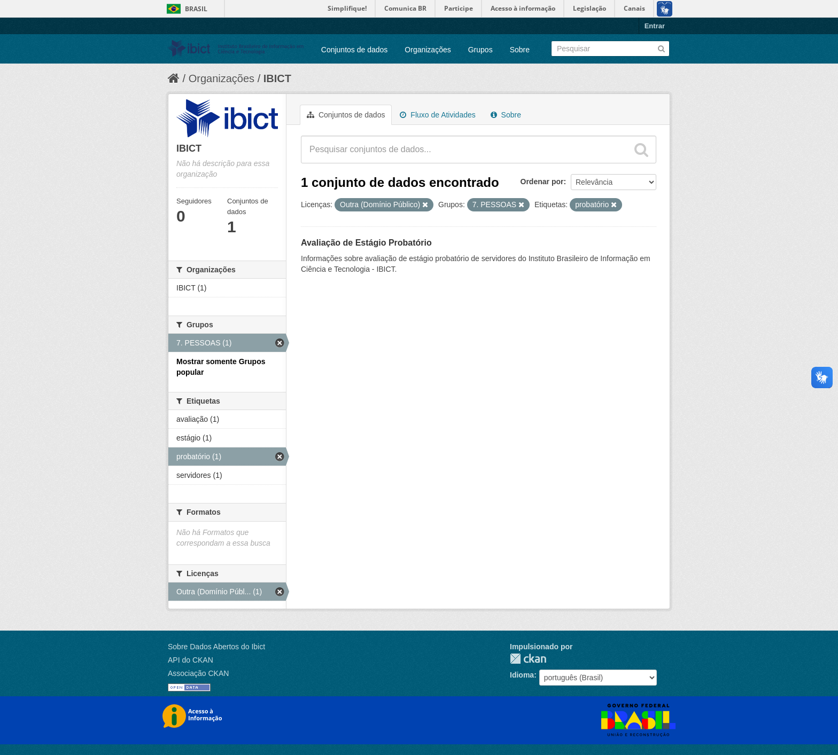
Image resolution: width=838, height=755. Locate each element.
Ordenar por (542, 181)
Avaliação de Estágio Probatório (366, 242)
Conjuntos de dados (354, 49)
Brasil (196, 8)
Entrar (655, 26)
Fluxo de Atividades (437, 115)
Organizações (428, 49)
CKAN (528, 658)
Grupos (480, 49)
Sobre (520, 49)
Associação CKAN (198, 673)
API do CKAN (190, 660)
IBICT (277, 78)
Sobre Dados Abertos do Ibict (216, 646)
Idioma (522, 675)
